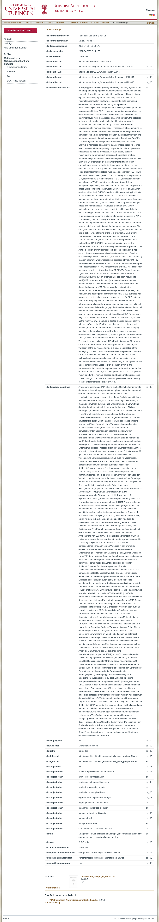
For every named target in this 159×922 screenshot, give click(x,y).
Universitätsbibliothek (122, 918)
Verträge (8, 43)
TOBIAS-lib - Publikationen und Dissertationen (44, 23)
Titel (9, 76)
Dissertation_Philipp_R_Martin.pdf (98, 876)
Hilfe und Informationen (15, 47)
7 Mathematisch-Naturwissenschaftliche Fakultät (88, 23)
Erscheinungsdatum (17, 67)
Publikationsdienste (12, 23)
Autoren (11, 71)
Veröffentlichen (20, 30)
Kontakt (7, 39)
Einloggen (150, 10)
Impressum (138, 918)
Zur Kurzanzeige (53, 29)
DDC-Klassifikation (16, 81)
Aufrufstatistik (53, 888)
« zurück (150, 23)
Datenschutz (149, 918)
